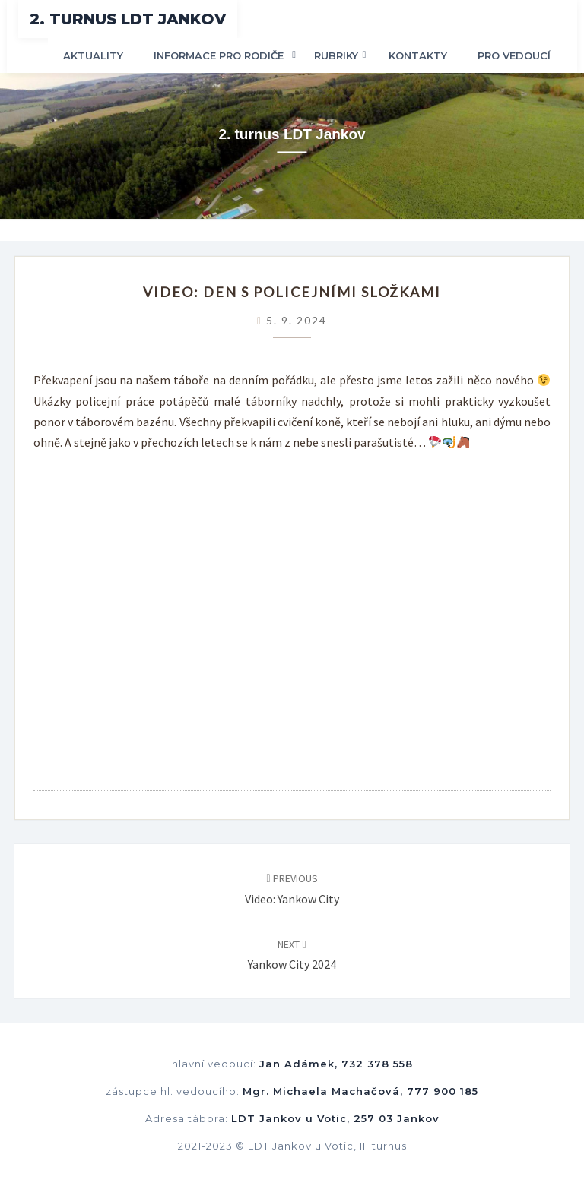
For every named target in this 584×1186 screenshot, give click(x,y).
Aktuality (93, 55)
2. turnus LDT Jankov (128, 19)
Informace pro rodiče (219, 55)
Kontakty (418, 55)
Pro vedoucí (514, 55)
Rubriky (336, 55)
